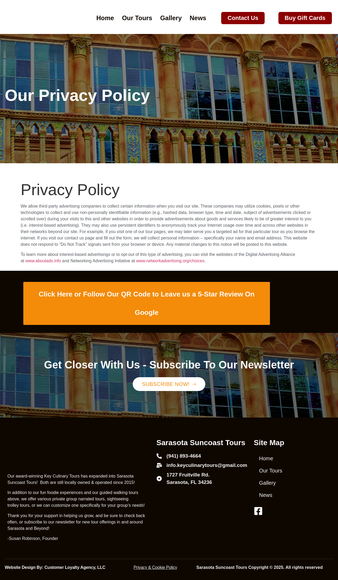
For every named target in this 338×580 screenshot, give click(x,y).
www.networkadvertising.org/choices (170, 261)
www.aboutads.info (43, 261)
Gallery (171, 18)
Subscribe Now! (169, 384)
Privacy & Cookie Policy (155, 567)
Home (105, 18)
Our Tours (137, 18)
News (198, 18)
